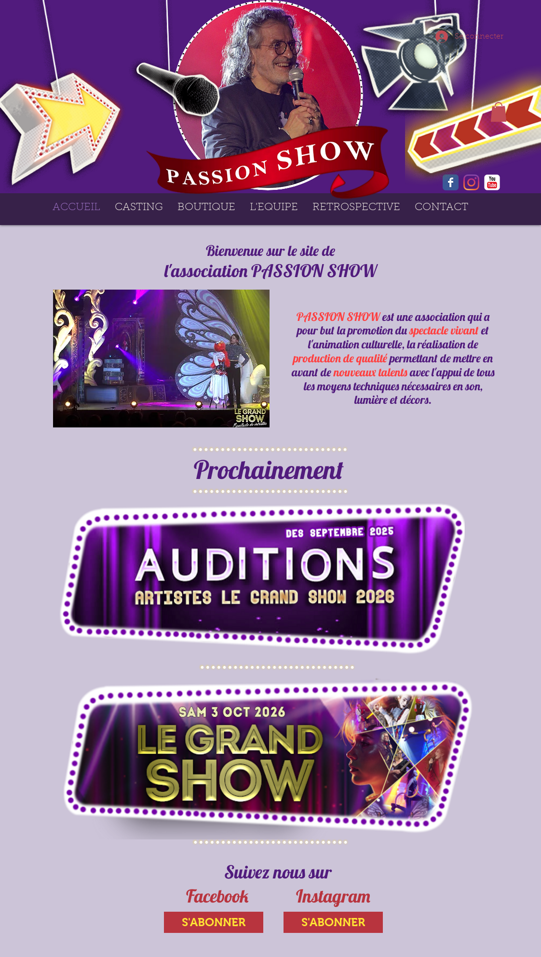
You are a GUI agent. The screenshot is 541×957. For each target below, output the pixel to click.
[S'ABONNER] (213, 922)
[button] (498, 112)
